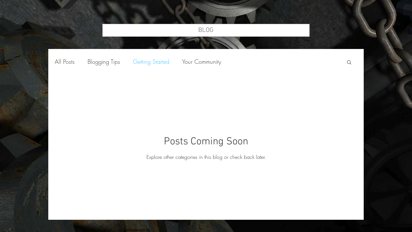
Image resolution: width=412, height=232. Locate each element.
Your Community (201, 61)
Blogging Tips (104, 61)
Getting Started (151, 61)
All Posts (65, 61)
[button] (349, 62)
